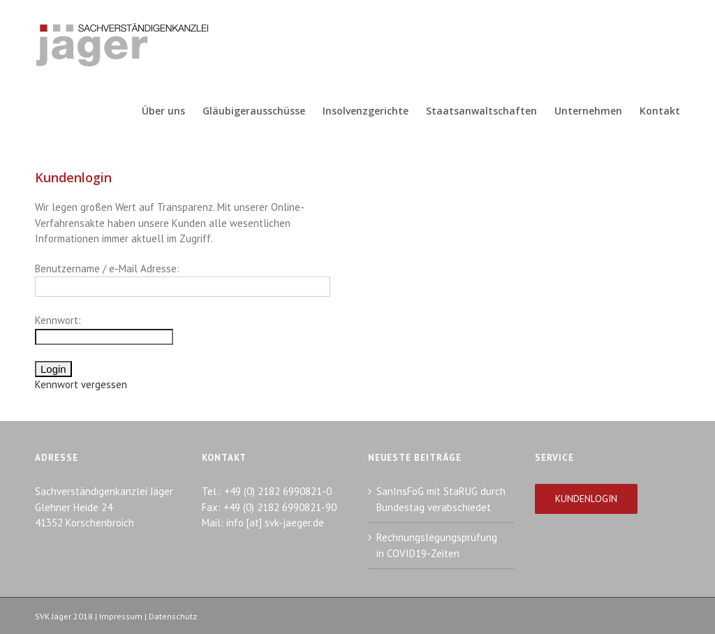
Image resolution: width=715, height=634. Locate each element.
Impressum (120, 616)
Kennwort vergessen (81, 384)
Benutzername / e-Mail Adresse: (107, 268)
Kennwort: (58, 320)
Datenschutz (173, 616)
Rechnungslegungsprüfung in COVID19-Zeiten (436, 545)
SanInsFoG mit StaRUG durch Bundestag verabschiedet (441, 499)
